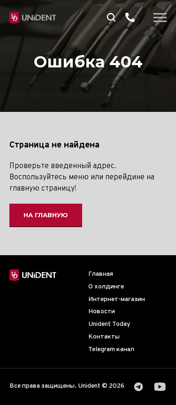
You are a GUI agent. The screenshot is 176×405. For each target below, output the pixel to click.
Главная (100, 274)
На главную (45, 215)
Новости (101, 312)
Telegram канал (111, 349)
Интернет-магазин (116, 299)
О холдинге (106, 287)
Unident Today (109, 324)
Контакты (104, 337)
